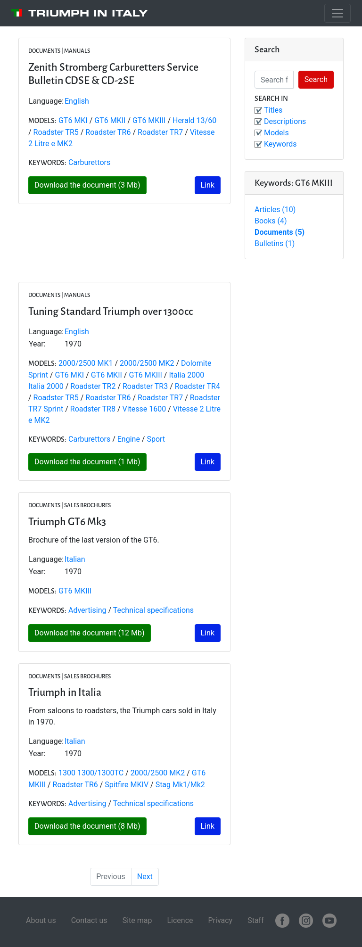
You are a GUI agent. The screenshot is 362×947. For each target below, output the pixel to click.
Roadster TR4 (197, 386)
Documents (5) (279, 232)
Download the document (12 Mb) (89, 632)
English (77, 101)
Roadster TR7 (160, 132)
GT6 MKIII (148, 120)
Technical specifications (153, 610)
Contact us (89, 920)
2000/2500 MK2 (147, 363)
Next (145, 876)
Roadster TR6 (108, 132)
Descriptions (285, 121)
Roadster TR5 (56, 132)
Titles (273, 110)
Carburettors (89, 162)
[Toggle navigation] (337, 13)
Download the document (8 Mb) (87, 826)
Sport (156, 439)
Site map (137, 920)
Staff (255, 920)
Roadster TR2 (92, 386)
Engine (128, 439)
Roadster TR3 (145, 386)
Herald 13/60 (194, 120)
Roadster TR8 (92, 408)
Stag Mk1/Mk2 (180, 784)
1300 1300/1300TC (90, 772)
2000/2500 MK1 (85, 363)
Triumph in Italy (88, 13)
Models (276, 132)
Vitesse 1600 (145, 408)
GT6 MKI (73, 120)
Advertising (87, 610)
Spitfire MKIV (126, 784)
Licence (180, 920)
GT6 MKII (109, 120)
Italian (75, 559)
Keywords (280, 144)
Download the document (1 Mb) (87, 461)
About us (41, 920)
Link (207, 185)
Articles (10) (275, 209)
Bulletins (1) (275, 243)
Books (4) (271, 220)
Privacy (220, 920)
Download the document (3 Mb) (87, 185)
